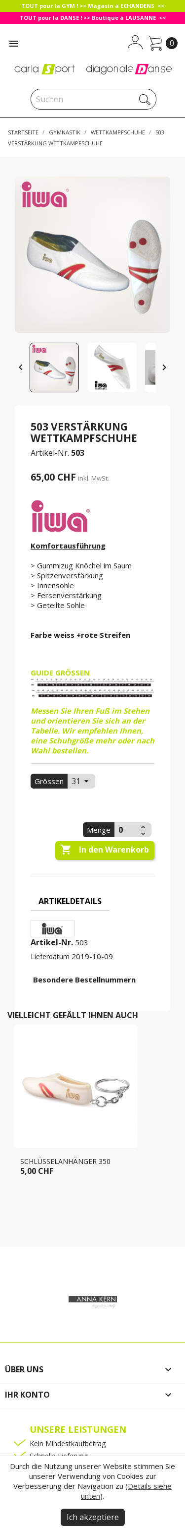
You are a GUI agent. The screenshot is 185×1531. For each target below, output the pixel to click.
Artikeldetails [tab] (70, 901)
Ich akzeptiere (93, 1517)
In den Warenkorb (104, 850)
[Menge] (126, 829)
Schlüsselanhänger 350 (65, 1161)
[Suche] (93, 99)
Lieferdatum (50, 956)
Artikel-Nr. (50, 453)
